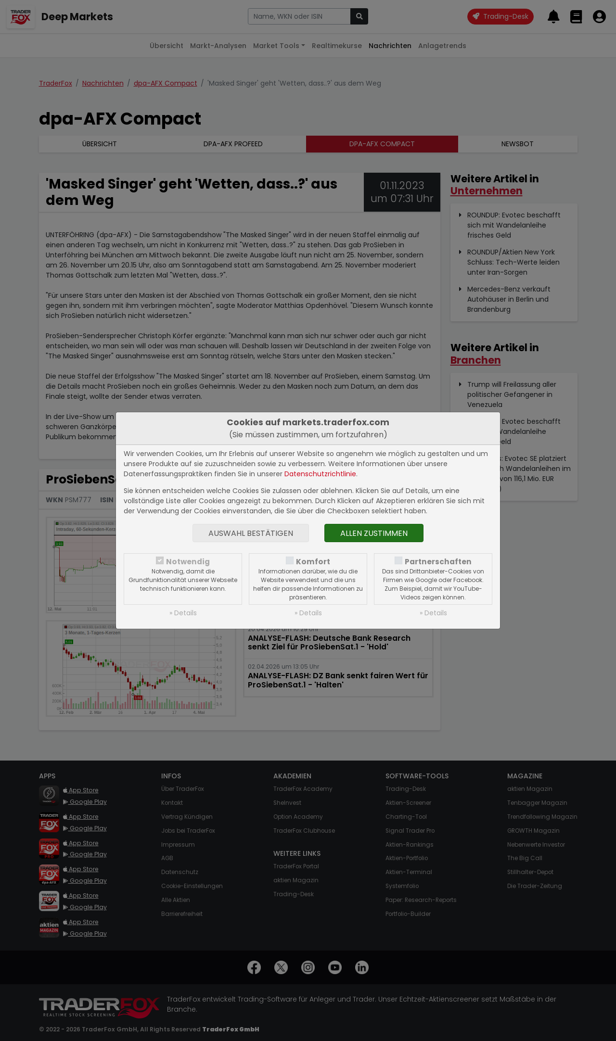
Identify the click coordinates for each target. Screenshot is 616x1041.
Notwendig (188, 562)
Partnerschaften (438, 562)
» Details (183, 613)
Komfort (313, 562)
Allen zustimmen (374, 533)
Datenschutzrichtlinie (320, 474)
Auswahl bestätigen (250, 533)
